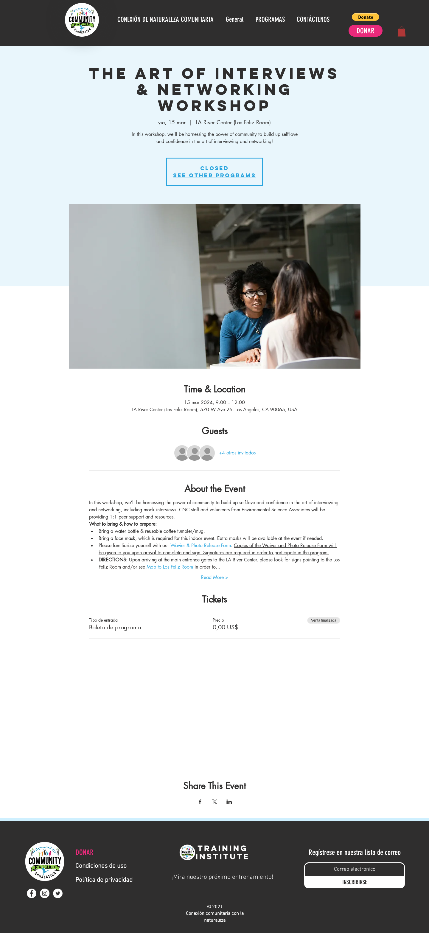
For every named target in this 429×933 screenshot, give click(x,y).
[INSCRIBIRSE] (354, 882)
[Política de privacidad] (107, 880)
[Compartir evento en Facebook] (200, 802)
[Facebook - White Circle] (31, 893)
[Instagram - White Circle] (44, 893)
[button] (365, 17)
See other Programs (214, 175)
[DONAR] (366, 31)
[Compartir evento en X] (214, 802)
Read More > (214, 577)
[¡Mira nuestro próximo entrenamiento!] (222, 877)
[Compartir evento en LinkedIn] (229, 802)
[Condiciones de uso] (103, 866)
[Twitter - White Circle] (58, 893)
